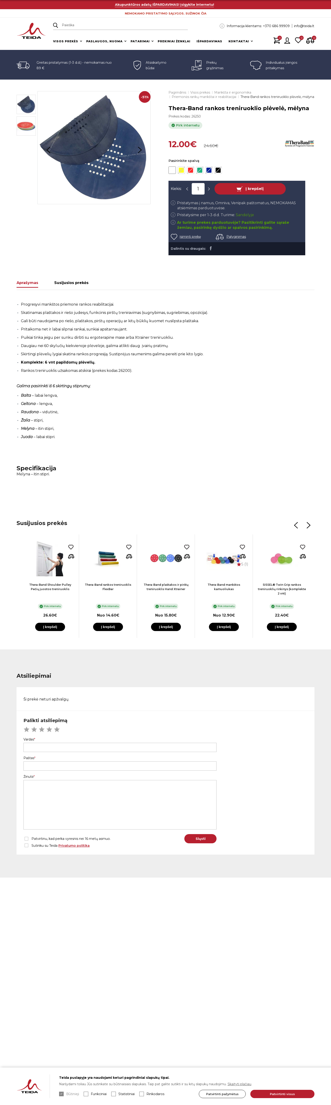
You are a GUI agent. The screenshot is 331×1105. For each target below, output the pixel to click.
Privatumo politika (74, 846)
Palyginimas (236, 237)
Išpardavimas (209, 41)
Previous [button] (48, 150)
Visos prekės (65, 41)
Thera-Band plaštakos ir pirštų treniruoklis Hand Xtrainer (166, 587)
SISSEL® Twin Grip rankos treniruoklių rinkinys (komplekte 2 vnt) (282, 589)
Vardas (28, 739)
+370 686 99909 (276, 26)
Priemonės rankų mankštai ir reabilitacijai (204, 97)
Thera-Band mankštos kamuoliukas (224, 587)
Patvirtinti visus (282, 1094)
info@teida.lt (304, 26)
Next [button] (139, 150)
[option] (94, 147)
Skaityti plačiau (239, 1084)
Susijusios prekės (71, 283)
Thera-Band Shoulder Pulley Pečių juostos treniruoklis (50, 587)
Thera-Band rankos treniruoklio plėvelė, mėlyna (277, 97)
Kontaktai (238, 41)
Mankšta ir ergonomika (232, 92)
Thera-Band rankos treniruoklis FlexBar (108, 587)
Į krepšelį (254, 189)
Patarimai (140, 41)
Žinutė (28, 777)
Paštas (28, 758)
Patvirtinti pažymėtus (222, 1094)
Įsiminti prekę (190, 237)
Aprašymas (27, 283)
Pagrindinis (177, 92)
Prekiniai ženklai (174, 41)
